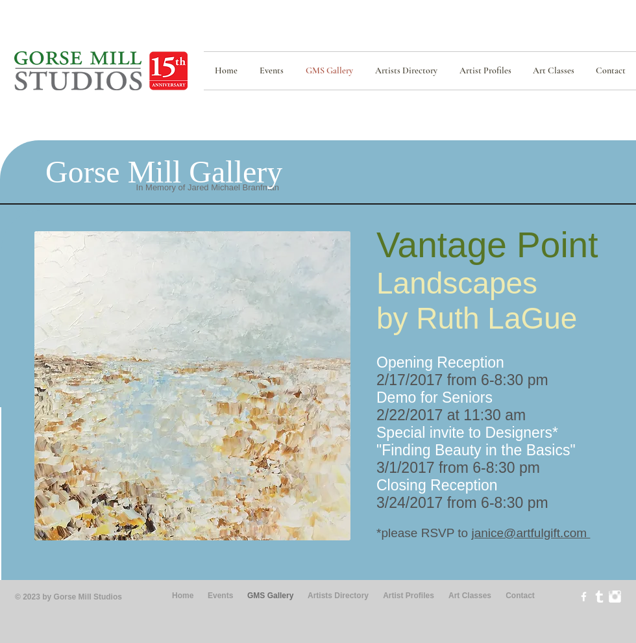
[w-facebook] (584, 596)
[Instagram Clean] (615, 596)
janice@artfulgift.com (530, 533)
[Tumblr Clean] (599, 596)
